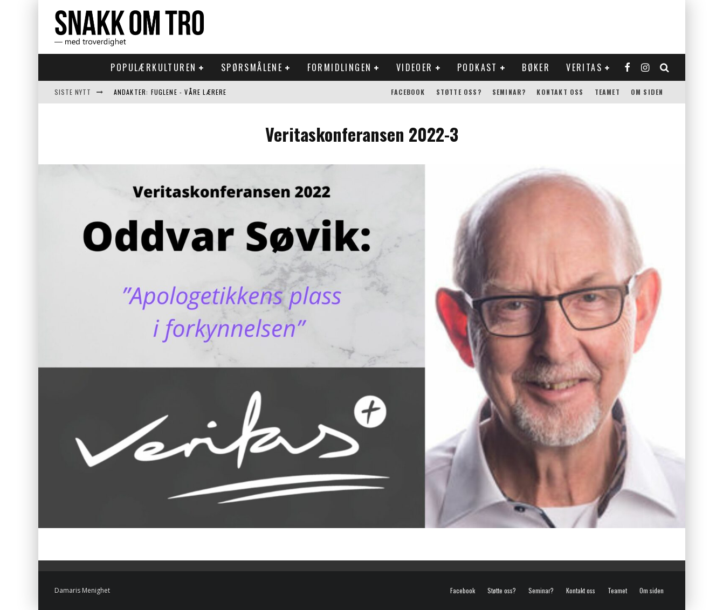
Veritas (584, 67)
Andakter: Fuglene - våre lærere (170, 91)
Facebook (408, 91)
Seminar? (509, 91)
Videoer (414, 67)
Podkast (477, 67)
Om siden (647, 91)
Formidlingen (339, 67)
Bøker (536, 67)
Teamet (607, 91)
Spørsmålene (252, 67)
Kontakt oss (559, 91)
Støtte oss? (458, 91)
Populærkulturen (153, 67)
